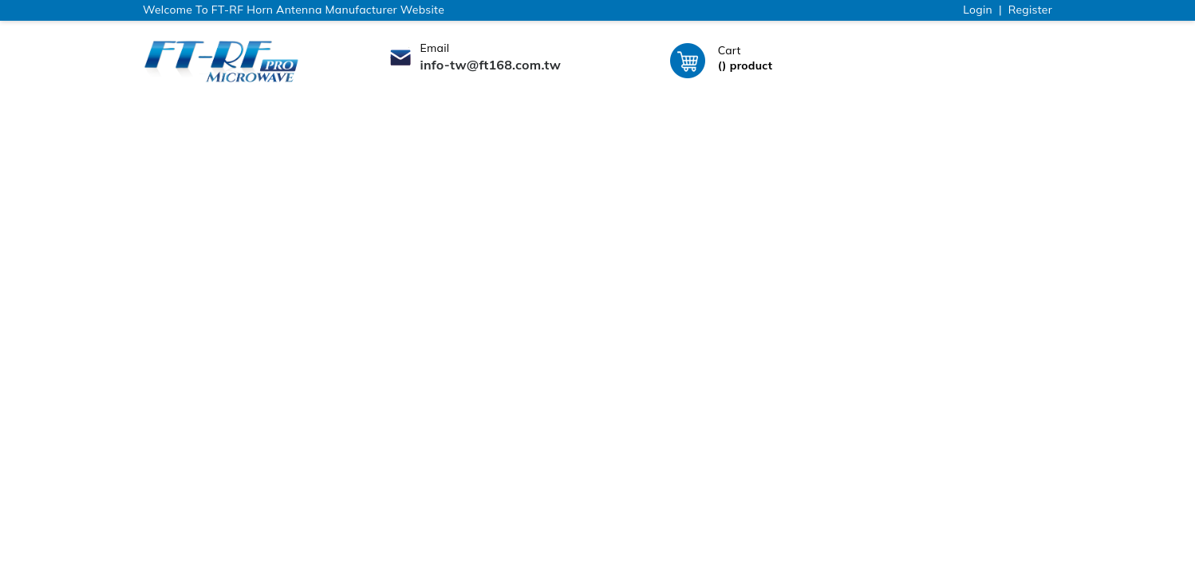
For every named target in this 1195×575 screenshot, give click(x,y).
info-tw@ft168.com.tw (491, 65)
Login (977, 9)
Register (1030, 9)
